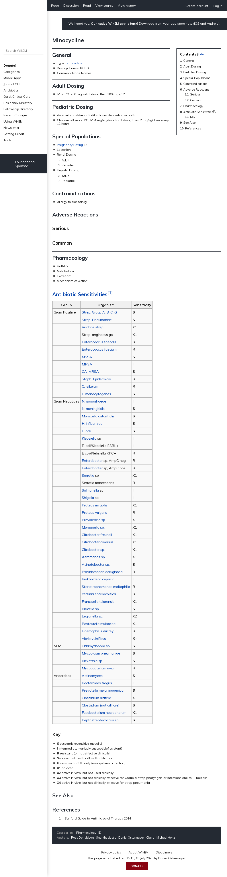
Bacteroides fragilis (97, 683)
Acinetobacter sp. (96, 564)
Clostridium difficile (96, 698)
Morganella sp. (93, 527)
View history (127, 6)
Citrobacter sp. (93, 549)
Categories (12, 72)
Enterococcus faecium (99, 349)
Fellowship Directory (18, 109)
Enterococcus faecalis (99, 342)
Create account (197, 6)
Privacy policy (111, 852)
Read (87, 6)
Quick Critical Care (17, 97)
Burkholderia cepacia (98, 579)
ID (99, 832)
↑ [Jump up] (63, 818)
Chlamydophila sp (96, 646)
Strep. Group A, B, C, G (99, 312)
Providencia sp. (94, 520)
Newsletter (11, 128)
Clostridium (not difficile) (100, 705)
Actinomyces (92, 675)
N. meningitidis (93, 408)
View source (104, 6)
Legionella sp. (92, 616)
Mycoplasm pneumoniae (101, 653)
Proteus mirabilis (95, 505)
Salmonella (90, 490)
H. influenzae (92, 423)
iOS (196, 24)
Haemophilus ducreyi (98, 631)
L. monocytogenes (96, 394)
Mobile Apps (13, 78)
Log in (217, 6)
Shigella (88, 497)
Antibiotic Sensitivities (80, 294)
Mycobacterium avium (99, 668)
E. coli (86, 431)
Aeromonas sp (93, 557)
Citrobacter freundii (97, 534)
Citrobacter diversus (98, 542)
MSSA (87, 357)
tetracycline (74, 63)
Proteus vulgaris (94, 512)
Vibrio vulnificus (94, 638)
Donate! (10, 65)
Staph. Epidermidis (96, 379)
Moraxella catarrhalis (98, 416)
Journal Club (12, 84)
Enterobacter (92, 460)
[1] (110, 292)
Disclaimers (164, 852)
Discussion (71, 6)
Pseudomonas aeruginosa (102, 571)
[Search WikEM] (24, 50)
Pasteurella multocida (98, 623)
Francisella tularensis (98, 601)
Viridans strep (93, 327)
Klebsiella (89, 438)
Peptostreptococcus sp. (100, 720)
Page (55, 6)
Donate (137, 866)
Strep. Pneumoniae (97, 319)
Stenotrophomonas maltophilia (106, 586)
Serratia (88, 475)
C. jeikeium (90, 386)
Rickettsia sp (92, 661)
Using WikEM (13, 121)
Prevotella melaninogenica (102, 690)
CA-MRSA (90, 371)
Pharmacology (86, 832)
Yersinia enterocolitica (99, 594)
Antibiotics (11, 90)
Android (213, 24)
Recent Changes (15, 115)
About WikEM (138, 852)
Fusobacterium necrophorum (104, 712)
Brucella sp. (91, 609)
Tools (8, 140)
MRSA (87, 364)
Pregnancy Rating (70, 145)
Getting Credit (14, 134)
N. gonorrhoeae (94, 401)
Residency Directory (18, 103)
